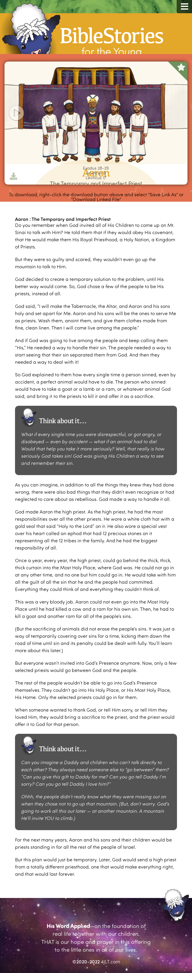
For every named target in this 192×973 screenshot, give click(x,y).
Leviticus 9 (96, 172)
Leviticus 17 (96, 177)
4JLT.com (110, 961)
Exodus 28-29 (96, 168)
